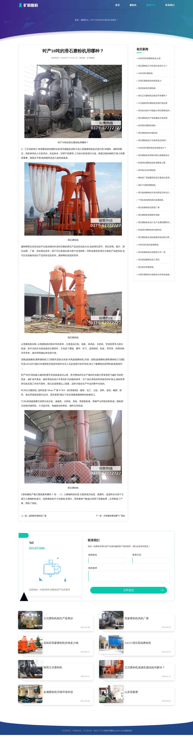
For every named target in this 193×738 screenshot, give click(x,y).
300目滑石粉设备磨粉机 (148, 245)
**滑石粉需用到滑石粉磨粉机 (150, 200)
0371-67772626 (37, 548)
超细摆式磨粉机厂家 (37, 516)
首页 (117, 5)
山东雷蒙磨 (133, 694)
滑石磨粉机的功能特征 (148, 133)
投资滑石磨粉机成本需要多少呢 (151, 163)
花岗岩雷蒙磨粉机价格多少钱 (63, 643)
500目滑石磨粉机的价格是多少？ (152, 148)
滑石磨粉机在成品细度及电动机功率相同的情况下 (155, 237)
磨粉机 (133, 5)
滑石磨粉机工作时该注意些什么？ (152, 66)
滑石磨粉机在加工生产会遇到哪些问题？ (155, 222)
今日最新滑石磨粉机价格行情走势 (152, 103)
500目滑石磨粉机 (145, 73)
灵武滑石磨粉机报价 (147, 125)
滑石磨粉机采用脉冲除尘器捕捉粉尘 (153, 155)
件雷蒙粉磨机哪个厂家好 (114, 516)
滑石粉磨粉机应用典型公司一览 (151, 252)
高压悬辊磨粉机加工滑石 (149, 260)
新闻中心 (151, 5)
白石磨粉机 (87, 734)
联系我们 (170, 5)
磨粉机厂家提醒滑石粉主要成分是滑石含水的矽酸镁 (155, 178)
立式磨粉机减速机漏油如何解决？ (147, 668)
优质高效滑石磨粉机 (147, 88)
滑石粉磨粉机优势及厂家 (149, 207)
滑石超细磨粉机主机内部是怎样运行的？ (155, 192)
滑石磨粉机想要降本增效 (149, 215)
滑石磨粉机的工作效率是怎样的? (152, 140)
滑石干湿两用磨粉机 (147, 185)
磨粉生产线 (98, 734)
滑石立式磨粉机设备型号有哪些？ (152, 96)
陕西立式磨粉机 (55, 668)
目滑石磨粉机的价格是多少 (150, 81)
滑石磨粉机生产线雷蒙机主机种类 (152, 118)
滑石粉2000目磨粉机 (147, 170)
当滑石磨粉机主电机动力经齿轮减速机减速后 (155, 274)
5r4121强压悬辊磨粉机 (140, 643)
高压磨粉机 (66, 734)
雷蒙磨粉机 (77, 734)
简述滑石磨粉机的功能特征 (150, 230)
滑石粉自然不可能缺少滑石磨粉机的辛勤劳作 (155, 110)
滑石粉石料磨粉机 (146, 267)
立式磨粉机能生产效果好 (60, 618)
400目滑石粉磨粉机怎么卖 (149, 58)
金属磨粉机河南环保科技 (60, 694)
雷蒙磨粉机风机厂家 (139, 618)
